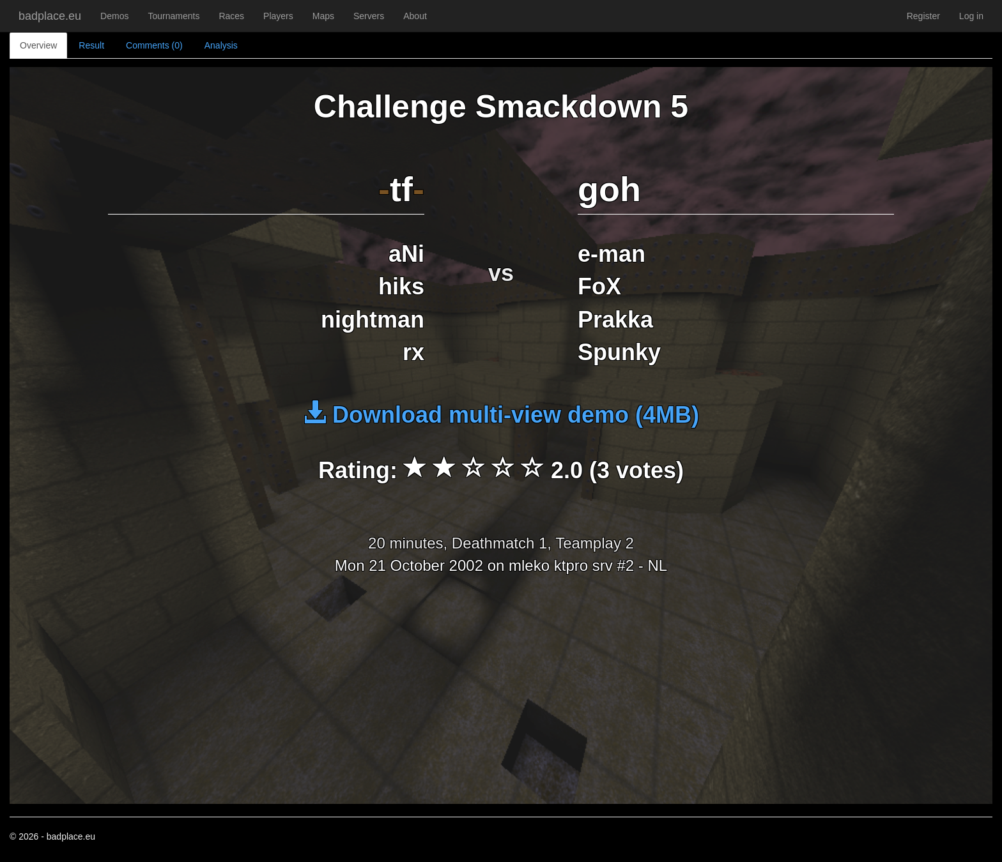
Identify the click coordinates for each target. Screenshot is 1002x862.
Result (91, 45)
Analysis (221, 45)
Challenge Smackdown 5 (501, 107)
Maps (323, 16)
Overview (38, 45)
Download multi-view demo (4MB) (501, 415)
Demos (114, 16)
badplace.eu (50, 16)
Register (923, 16)
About (415, 16)
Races (231, 16)
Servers (368, 16)
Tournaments (173, 16)
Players (278, 16)
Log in (971, 16)
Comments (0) (154, 45)
